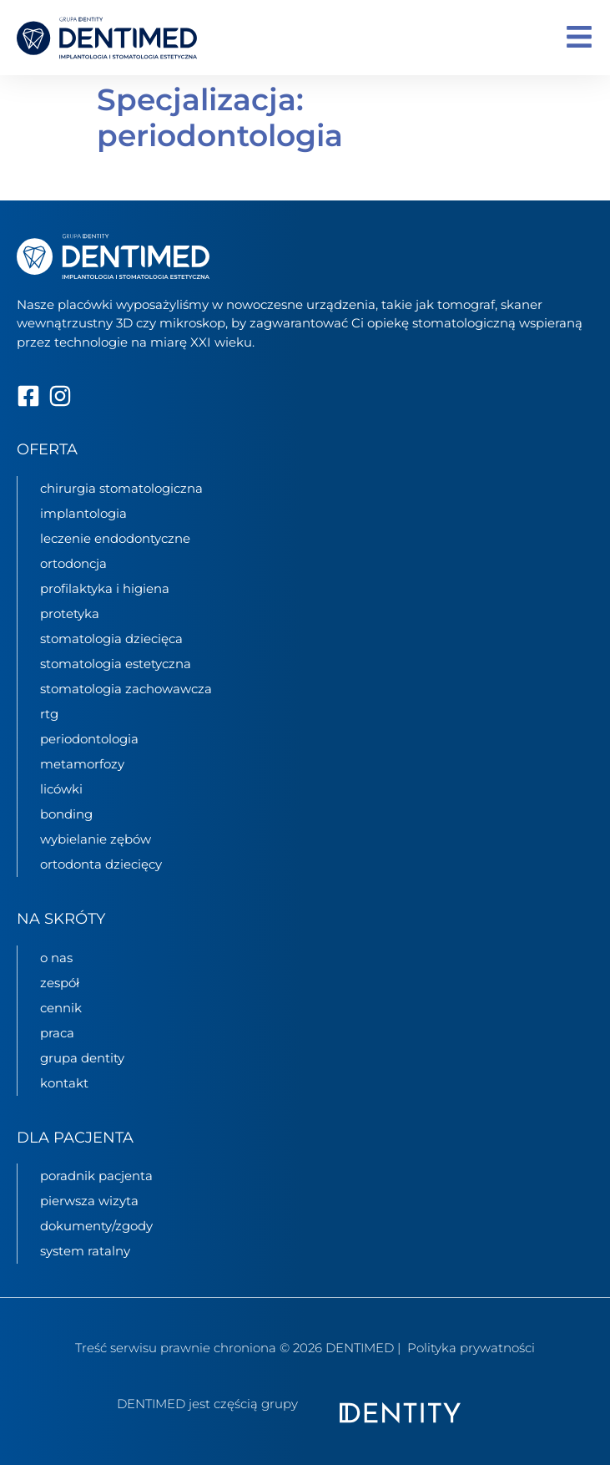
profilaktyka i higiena (104, 588)
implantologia (83, 513)
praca (57, 1033)
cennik (61, 1008)
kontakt (64, 1083)
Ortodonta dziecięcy (101, 864)
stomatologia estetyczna (115, 664)
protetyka (69, 613)
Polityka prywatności (471, 1348)
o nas (56, 958)
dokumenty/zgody (96, 1226)
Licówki (61, 789)
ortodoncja (73, 563)
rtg (49, 714)
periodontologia (89, 739)
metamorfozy (82, 764)
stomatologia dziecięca (111, 638)
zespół (59, 983)
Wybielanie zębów (95, 839)
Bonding (66, 814)
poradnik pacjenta (96, 1176)
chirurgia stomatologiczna (121, 488)
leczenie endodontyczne (115, 538)
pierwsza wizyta (89, 1201)
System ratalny (85, 1251)
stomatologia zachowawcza (126, 689)
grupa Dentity (82, 1058)
